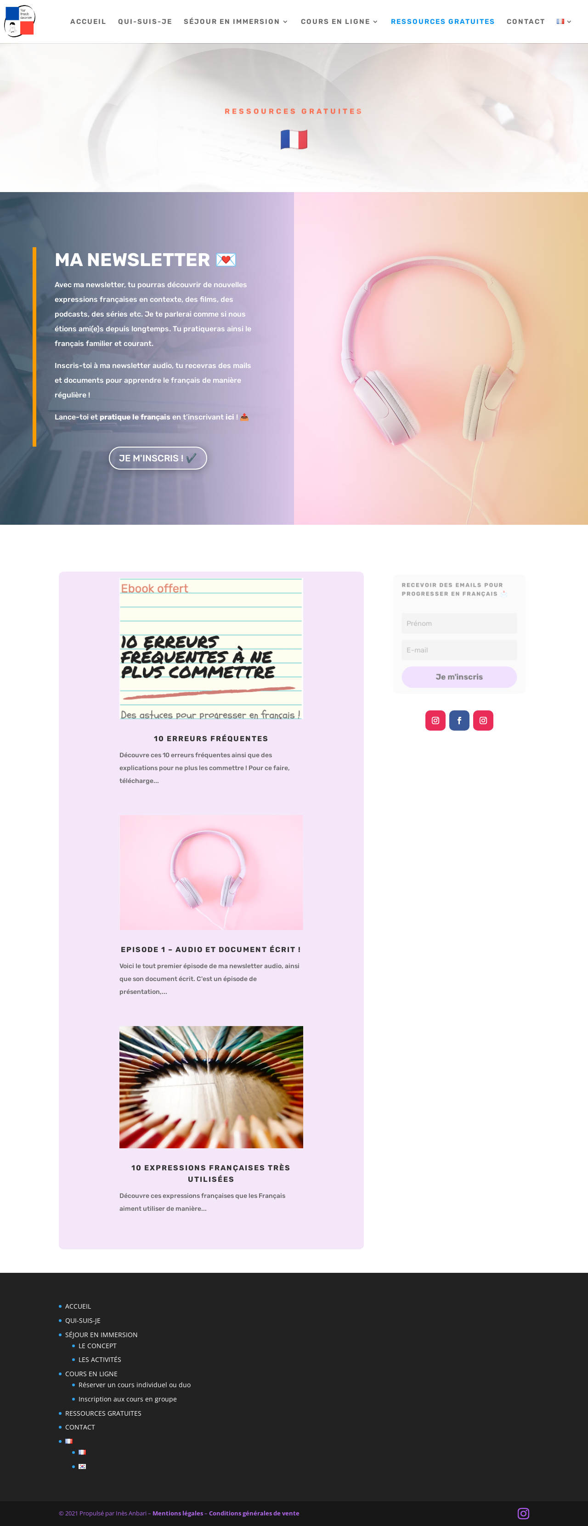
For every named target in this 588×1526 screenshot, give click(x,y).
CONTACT (526, 22)
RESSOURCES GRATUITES (443, 22)
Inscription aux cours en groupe (128, 1399)
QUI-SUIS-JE (145, 22)
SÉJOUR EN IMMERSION (232, 22)
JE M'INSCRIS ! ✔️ (158, 458)
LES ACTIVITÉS (100, 1359)
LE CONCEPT (98, 1345)
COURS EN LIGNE (335, 22)
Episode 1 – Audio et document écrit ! (211, 949)
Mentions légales (178, 1513)
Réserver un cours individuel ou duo (135, 1384)
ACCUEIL (88, 22)
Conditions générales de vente (254, 1513)
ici (230, 417)
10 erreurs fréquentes (211, 738)
